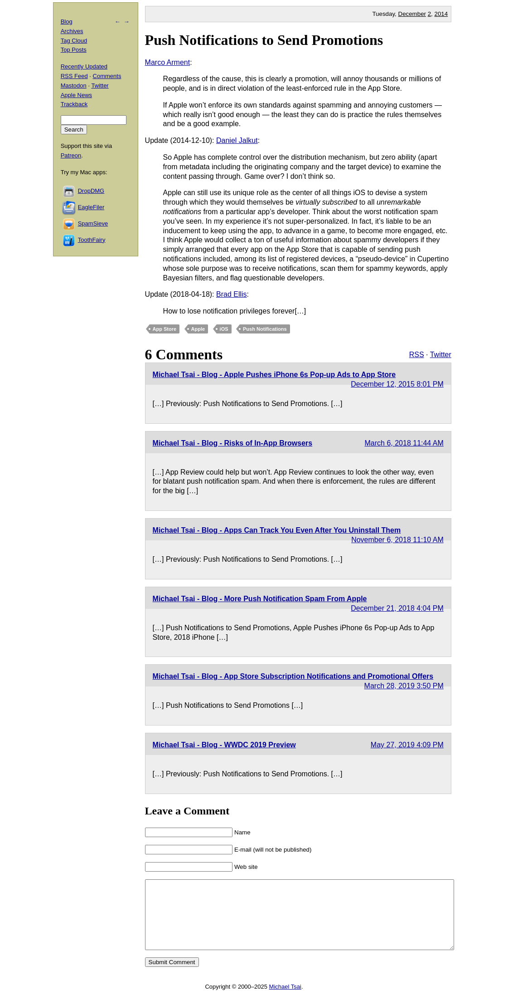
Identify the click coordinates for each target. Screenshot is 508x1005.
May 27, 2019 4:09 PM (407, 745)
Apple (198, 329)
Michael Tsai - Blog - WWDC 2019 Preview (224, 745)
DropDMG (91, 190)
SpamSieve (93, 223)
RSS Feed (74, 76)
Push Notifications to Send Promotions (264, 40)
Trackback (74, 104)
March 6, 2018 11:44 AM (404, 443)
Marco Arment (167, 62)
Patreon (71, 155)
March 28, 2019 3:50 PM (404, 686)
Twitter (440, 354)
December (412, 13)
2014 (441, 13)
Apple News (76, 95)
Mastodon (74, 85)
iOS (224, 329)
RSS (416, 354)
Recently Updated (84, 66)
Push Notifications (265, 329)
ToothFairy (92, 239)
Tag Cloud (74, 40)
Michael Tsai (285, 1000)
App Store (165, 329)
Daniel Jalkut (237, 140)
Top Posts (74, 49)
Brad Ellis (231, 294)
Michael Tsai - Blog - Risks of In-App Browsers (233, 443)
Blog (67, 21)
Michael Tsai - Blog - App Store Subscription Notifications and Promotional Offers (293, 676)
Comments (107, 76)
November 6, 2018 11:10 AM (397, 540)
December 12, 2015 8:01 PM (397, 384)
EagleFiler (91, 207)
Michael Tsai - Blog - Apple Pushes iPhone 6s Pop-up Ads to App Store (274, 374)
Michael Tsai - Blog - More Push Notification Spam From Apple (260, 599)
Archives (72, 31)
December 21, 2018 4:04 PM (397, 608)
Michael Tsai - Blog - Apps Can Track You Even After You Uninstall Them (277, 530)
